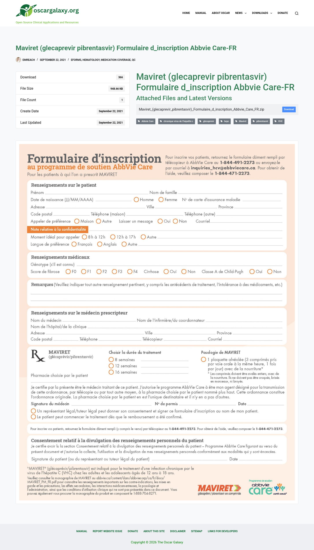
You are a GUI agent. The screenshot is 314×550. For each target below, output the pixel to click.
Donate (283, 13)
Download (289, 109)
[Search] (296, 13)
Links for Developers (223, 531)
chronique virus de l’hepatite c (176, 121)
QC (134, 59)
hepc (225, 121)
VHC (279, 121)
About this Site (154, 531)
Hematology (91, 59)
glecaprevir (206, 121)
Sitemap (196, 531)
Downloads (263, 13)
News (242, 13)
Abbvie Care (146, 121)
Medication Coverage (116, 59)
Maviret (240, 121)
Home (186, 13)
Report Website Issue (107, 531)
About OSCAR (221, 13)
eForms (76, 59)
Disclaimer (178, 531)
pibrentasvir (260, 121)
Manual (200, 13)
